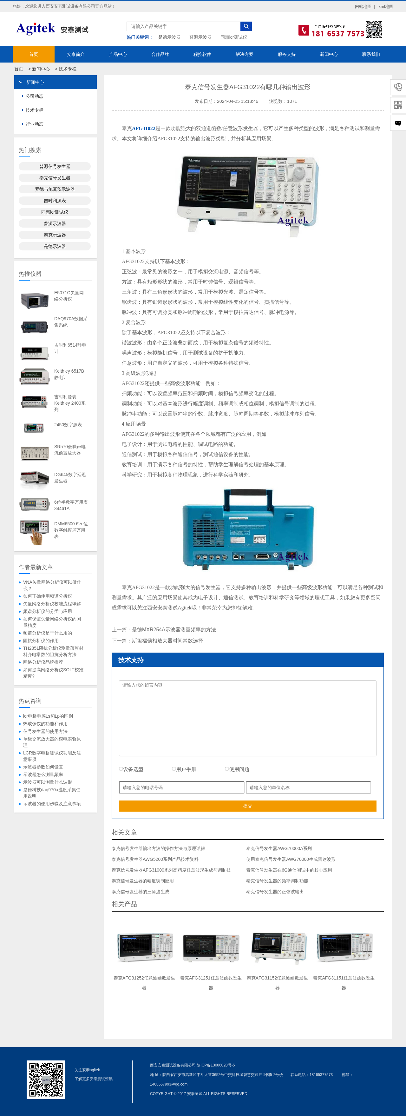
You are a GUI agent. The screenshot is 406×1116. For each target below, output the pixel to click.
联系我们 (371, 54)
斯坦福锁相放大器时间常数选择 (167, 640)
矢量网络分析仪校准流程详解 (52, 603)
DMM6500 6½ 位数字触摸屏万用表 (71, 530)
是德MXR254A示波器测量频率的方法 (174, 629)
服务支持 (287, 54)
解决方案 (244, 54)
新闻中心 (329, 54)
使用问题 (237, 769)
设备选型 (131, 769)
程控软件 (202, 54)
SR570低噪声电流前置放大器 (70, 449)
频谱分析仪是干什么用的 (47, 632)
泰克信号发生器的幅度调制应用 (143, 880)
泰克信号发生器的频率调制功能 (277, 880)
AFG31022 (143, 128)
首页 (33, 54)
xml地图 (386, 6)
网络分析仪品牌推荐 (43, 662)
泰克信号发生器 (54, 177)
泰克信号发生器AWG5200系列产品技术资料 (155, 859)
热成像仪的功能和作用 (45, 723)
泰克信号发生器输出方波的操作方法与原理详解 (158, 848)
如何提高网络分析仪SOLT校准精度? (53, 673)
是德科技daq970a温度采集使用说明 (52, 793)
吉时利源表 (55, 200)
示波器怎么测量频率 (43, 774)
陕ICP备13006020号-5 (216, 1065)
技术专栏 (67, 68)
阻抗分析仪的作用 (41, 640)
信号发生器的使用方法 (45, 731)
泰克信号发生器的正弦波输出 (275, 891)
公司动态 (34, 96)
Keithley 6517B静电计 (69, 374)
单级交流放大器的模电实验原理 (52, 742)
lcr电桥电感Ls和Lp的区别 (48, 716)
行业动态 (34, 124)
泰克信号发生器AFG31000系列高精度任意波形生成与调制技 (171, 870)
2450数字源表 (68, 424)
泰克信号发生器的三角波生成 (140, 891)
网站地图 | (365, 6)
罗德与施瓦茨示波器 (55, 189)
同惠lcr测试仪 (233, 37)
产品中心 (118, 54)
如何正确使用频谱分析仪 (47, 596)
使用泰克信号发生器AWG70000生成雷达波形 (291, 859)
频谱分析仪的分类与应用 (47, 611)
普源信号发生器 (54, 166)
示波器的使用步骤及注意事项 (52, 803)
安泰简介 (76, 54)
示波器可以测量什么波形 (47, 782)
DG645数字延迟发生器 (70, 477)
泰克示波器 (55, 234)
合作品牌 (160, 54)
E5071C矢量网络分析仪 (69, 296)
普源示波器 (200, 37)
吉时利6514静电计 (70, 348)
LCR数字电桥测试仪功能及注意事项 (52, 756)
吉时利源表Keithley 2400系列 (70, 403)
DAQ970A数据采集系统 (71, 322)
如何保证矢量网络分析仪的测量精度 (52, 622)
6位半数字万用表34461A (71, 505)
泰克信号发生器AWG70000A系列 (279, 848)
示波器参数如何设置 (43, 766)
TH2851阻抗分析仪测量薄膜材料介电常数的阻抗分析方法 (53, 651)
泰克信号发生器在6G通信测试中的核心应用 (289, 870)
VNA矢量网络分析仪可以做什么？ (52, 585)
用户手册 (184, 769)
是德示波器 (169, 37)
